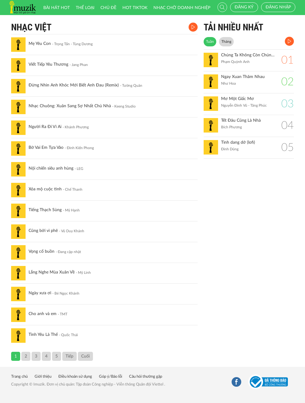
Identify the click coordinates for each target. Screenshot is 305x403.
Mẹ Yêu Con (40, 44)
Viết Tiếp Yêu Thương (48, 64)
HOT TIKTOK (134, 8)
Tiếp (69, 356)
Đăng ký (244, 7)
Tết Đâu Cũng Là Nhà (241, 120)
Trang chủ (19, 377)
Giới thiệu (43, 377)
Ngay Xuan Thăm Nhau (243, 77)
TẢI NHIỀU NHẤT (233, 27)
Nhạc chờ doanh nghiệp (181, 8)
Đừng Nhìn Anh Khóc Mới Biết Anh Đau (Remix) (74, 85)
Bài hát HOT (56, 8)
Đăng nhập (278, 7)
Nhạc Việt (31, 27)
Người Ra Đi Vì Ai (45, 127)
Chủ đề (108, 8)
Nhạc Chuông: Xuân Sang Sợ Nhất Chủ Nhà (70, 106)
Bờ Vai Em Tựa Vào (46, 147)
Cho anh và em (43, 314)
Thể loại (85, 8)
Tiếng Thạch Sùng (45, 210)
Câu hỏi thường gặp (145, 377)
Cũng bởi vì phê (43, 231)
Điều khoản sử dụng (75, 377)
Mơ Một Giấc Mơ (237, 99)
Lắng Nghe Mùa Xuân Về (52, 272)
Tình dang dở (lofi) (238, 142)
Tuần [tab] (210, 41)
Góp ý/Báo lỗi (110, 377)
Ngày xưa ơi (40, 293)
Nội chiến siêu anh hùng (51, 168)
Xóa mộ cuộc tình (45, 189)
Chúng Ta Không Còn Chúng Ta (248, 55)
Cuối (85, 356)
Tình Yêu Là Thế (43, 335)
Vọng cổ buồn (41, 251)
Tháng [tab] (226, 41)
